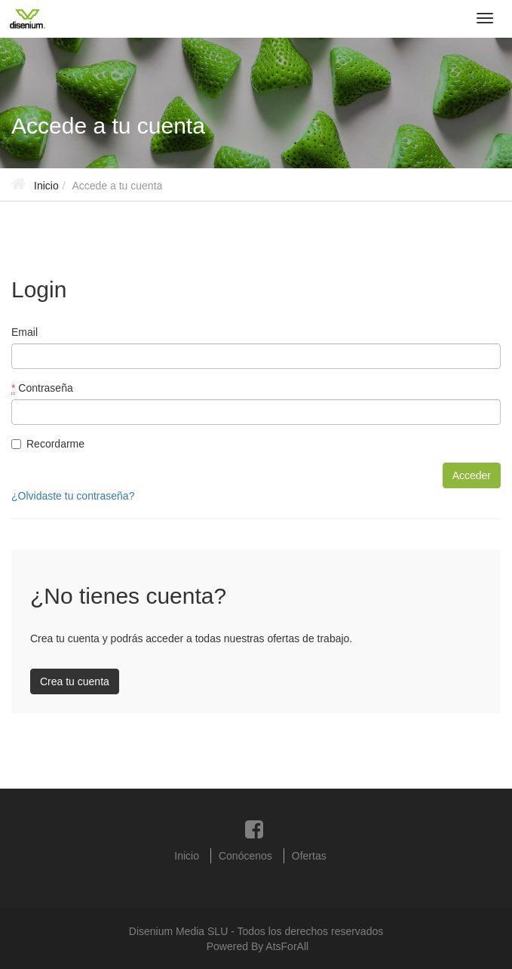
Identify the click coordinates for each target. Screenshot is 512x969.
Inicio (46, 186)
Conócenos (245, 856)
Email (24, 332)
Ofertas (309, 856)
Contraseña (42, 388)
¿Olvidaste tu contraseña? (72, 496)
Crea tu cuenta (74, 681)
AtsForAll (286, 946)
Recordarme (47, 444)
